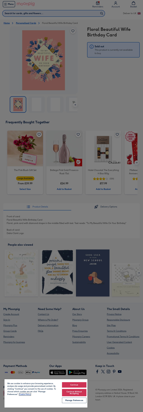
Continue (74, 385)
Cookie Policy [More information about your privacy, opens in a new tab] (25, 394)
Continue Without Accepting (74, 393)
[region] (45, 393)
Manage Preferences (74, 400)
